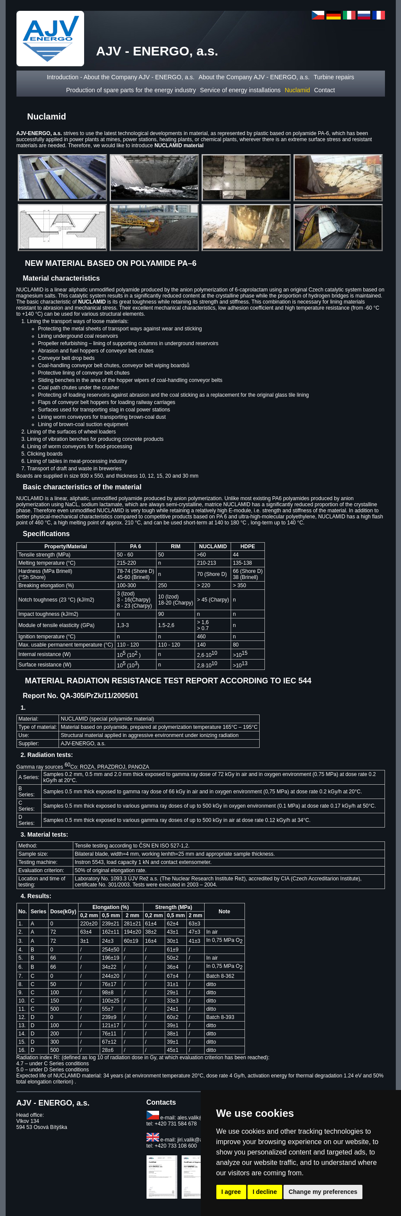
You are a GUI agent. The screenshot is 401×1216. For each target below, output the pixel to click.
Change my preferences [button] (323, 1191)
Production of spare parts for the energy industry (131, 90)
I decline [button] (265, 1191)
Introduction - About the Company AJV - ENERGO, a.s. (121, 77)
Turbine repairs (333, 77)
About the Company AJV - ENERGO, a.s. (254, 77)
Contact (324, 90)
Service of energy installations (240, 90)
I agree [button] (231, 1191)
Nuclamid (297, 90)
